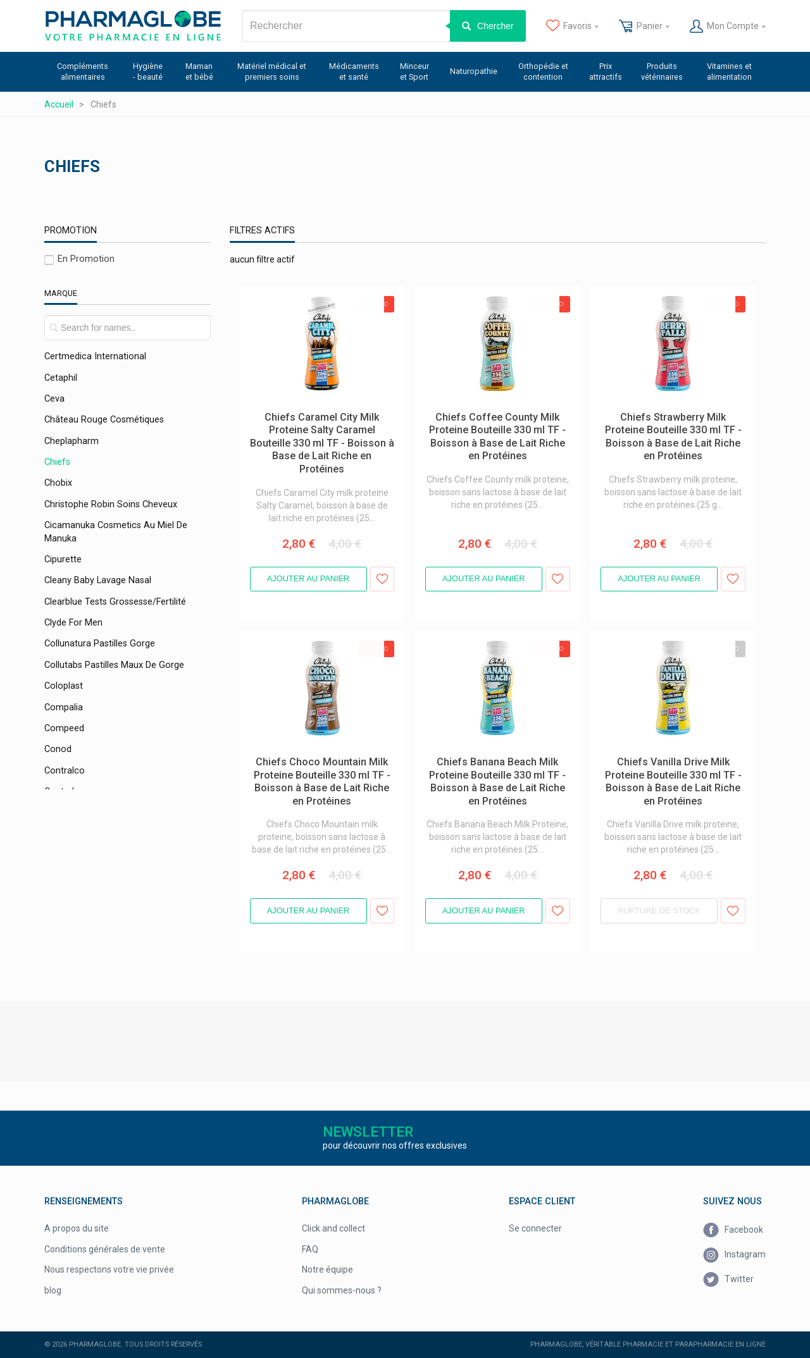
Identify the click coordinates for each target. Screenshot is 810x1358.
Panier (644, 27)
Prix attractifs (605, 71)
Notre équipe (327, 1269)
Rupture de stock (659, 910)
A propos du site (76, 1228)
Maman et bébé (199, 71)
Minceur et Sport (414, 71)
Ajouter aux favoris (382, 579)
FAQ (310, 1249)
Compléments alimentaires (82, 71)
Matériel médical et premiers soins (271, 71)
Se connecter (535, 1228)
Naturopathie (473, 71)
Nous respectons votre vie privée (109, 1269)
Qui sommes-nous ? (342, 1290)
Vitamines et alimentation (729, 71)
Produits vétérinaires (662, 71)
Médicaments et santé (354, 71)
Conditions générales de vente (104, 1249)
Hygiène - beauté (148, 71)
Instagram (734, 1255)
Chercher (495, 26)
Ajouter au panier (308, 578)
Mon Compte (728, 27)
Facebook (733, 1230)
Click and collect (333, 1228)
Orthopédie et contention (543, 71)
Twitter (728, 1279)
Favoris (572, 27)
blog (52, 1290)
